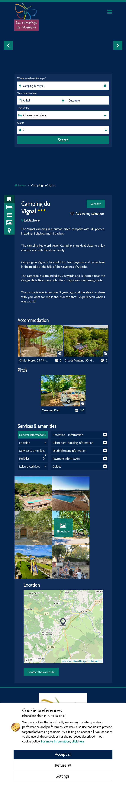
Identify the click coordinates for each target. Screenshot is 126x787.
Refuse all (63, 765)
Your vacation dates (27, 93)
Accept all (63, 754)
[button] (63, 595)
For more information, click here (62, 741)
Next (117, 45)
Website (96, 204)
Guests (20, 123)
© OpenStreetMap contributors (82, 634)
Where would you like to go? (31, 78)
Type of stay (23, 108)
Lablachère (30, 220)
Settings (63, 776)
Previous (8, 45)
